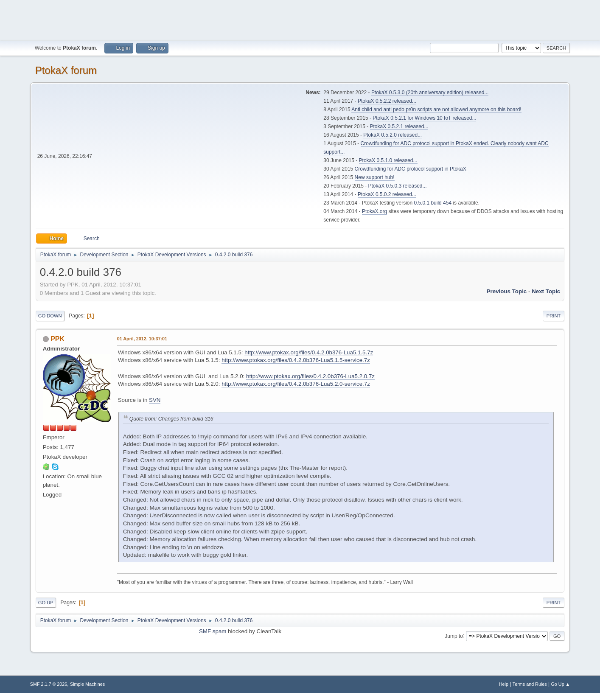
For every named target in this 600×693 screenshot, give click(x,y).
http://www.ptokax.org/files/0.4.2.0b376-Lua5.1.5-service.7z (295, 360)
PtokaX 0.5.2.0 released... (392, 135)
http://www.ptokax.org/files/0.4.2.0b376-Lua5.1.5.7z (308, 352)
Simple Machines (87, 684)
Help (503, 684)
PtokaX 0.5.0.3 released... (397, 186)
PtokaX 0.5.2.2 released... (387, 101)
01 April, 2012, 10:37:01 (142, 338)
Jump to (454, 636)
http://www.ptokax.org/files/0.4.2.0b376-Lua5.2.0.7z (310, 376)
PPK (57, 338)
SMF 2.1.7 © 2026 (48, 684)
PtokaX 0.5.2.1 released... (399, 126)
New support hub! (375, 177)
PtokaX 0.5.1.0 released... (388, 160)
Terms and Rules (530, 684)
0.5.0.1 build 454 (432, 203)
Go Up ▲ (560, 684)
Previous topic (507, 291)
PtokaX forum (66, 70)
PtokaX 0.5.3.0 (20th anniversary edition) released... (429, 92)
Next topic (546, 291)
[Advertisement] (300, 19)
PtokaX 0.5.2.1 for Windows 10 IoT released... (424, 118)
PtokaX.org (374, 211)
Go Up (45, 602)
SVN (154, 400)
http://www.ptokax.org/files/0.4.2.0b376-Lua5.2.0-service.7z (295, 384)
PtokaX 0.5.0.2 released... (387, 194)
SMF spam (212, 631)
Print (554, 315)
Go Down (50, 315)
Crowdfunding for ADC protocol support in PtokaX (410, 169)
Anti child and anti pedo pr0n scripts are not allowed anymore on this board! (436, 109)
